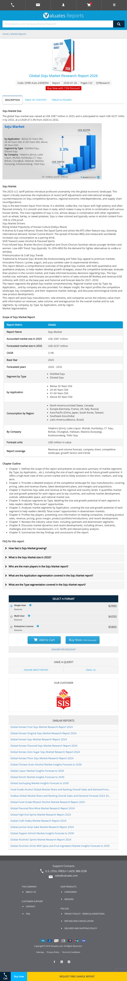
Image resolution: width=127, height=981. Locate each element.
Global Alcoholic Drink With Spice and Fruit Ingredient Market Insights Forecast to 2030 (60, 845)
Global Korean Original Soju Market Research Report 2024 (43, 733)
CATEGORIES (70, 891)
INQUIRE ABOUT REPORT (36, 669)
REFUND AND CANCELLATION (79, 921)
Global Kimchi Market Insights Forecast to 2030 (37, 777)
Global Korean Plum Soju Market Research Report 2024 (41, 758)
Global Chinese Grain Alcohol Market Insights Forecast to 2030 (46, 764)
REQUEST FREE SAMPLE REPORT (77, 976)
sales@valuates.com (66, 875)
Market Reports (18, 33)
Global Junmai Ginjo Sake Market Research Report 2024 (42, 827)
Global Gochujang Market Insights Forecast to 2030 (39, 783)
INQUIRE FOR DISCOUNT (63, 649)
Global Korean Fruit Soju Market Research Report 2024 (41, 727)
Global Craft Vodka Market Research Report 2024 (38, 820)
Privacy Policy (53, 952)
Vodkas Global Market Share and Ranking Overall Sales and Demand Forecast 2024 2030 (60, 795)
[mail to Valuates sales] (38, 5)
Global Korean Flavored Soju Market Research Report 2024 (43, 745)
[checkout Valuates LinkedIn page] (63, 963)
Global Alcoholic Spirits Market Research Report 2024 (40, 839)
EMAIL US (91, 669)
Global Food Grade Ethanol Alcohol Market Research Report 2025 (47, 802)
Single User (20, 605)
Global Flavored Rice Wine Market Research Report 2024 (42, 808)
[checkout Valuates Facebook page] (56, 963)
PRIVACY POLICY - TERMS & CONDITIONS (84, 913)
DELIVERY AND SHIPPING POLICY (80, 928)
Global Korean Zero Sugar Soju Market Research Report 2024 (45, 752)
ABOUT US (31, 891)
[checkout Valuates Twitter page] (70, 963)
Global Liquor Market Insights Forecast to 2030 (37, 770)
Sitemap (40, 952)
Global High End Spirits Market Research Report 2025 (40, 814)
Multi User (19, 616)
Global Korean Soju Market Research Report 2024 (38, 739)
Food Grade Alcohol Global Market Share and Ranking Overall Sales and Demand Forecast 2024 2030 (60, 789)
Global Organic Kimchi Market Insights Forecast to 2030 (42, 833)
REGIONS (69, 899)
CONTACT (30, 906)
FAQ (28, 913)
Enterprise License (23, 626)
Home (5, 33)
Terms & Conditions (71, 952)
